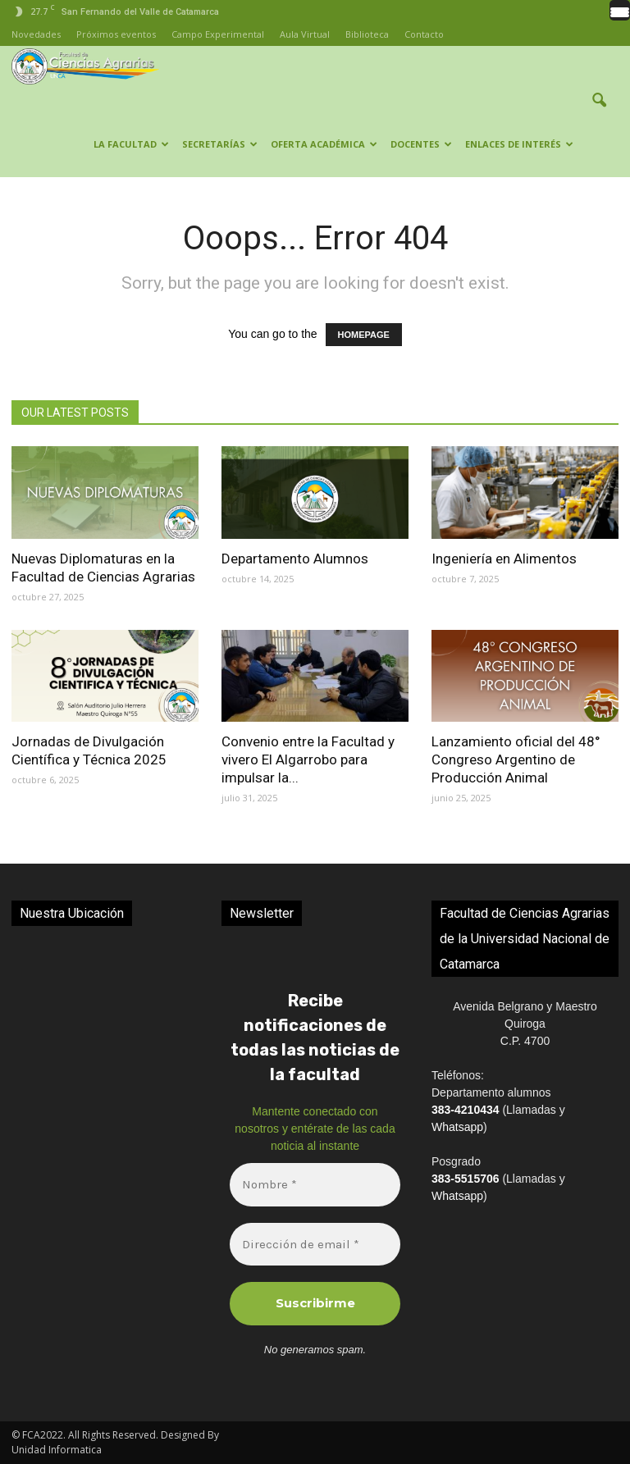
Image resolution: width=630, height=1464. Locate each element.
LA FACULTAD (131, 144)
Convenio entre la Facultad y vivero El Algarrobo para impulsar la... (308, 759)
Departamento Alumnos (294, 558)
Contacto (424, 34)
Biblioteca (367, 34)
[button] (599, 111)
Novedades (36, 34)
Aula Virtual (305, 34)
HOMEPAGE (364, 335)
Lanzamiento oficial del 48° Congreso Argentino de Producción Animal (515, 759)
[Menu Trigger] (619, 10)
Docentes (421, 144)
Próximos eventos (116, 34)
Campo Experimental (217, 34)
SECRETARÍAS (220, 144)
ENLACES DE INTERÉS (519, 144)
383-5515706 (465, 1178)
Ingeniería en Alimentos (504, 558)
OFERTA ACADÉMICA (324, 144)
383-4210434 (465, 1109)
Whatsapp (457, 1126)
